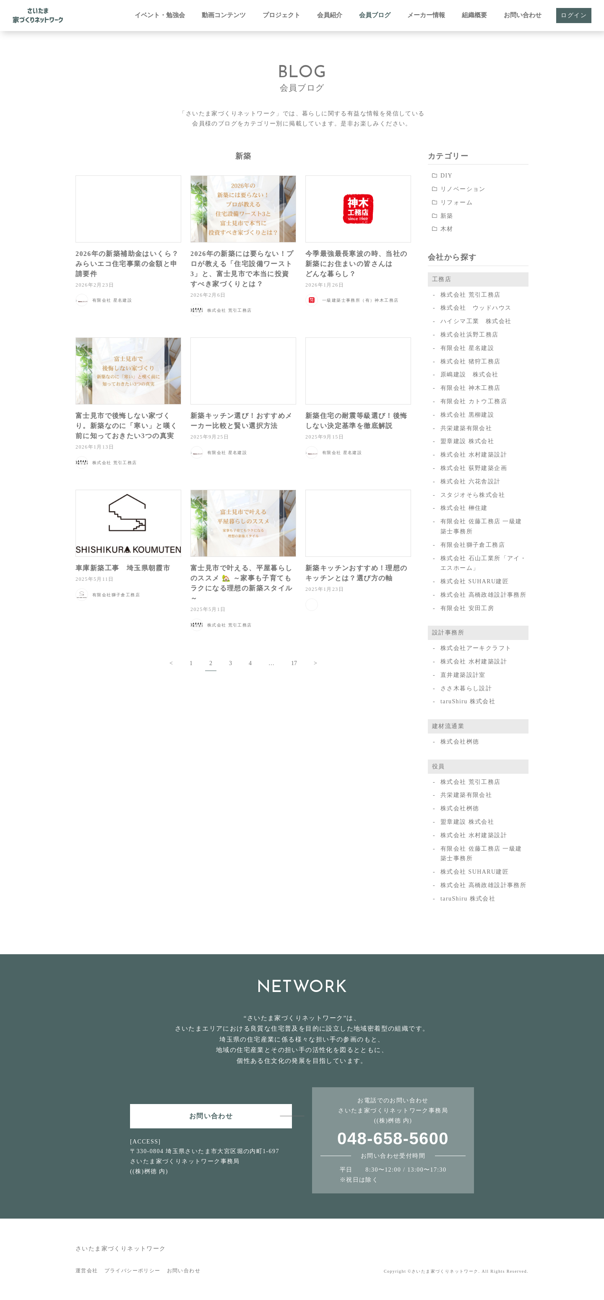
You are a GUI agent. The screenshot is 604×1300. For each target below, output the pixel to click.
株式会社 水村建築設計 (473, 455)
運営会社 (87, 1271)
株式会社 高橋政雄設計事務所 (483, 595)
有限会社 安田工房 (467, 608)
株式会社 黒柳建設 (467, 415)
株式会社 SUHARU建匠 (474, 581)
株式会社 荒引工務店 (470, 295)
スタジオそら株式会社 (472, 495)
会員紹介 (329, 15)
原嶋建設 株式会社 (469, 374)
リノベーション (463, 189)
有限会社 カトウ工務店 (473, 401)
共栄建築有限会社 (466, 428)
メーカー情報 (426, 15)
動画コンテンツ (224, 15)
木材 (446, 229)
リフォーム (456, 202)
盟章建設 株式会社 (467, 441)
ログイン (574, 15)
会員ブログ (375, 15)
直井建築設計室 (463, 675)
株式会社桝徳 (459, 742)
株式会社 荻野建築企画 (473, 468)
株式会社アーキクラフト (475, 648)
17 (294, 663)
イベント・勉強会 (160, 15)
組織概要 (474, 15)
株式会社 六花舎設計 (470, 481)
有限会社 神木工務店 (470, 388)
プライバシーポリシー (132, 1271)
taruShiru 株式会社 (467, 701)
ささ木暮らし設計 (466, 688)
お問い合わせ (523, 15)
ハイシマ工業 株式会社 (475, 321)
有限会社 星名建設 (467, 348)
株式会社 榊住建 (464, 508)
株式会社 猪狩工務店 (470, 361)
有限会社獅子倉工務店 (472, 545)
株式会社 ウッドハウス (475, 308)
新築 (446, 216)
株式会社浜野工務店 (469, 335)
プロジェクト (281, 15)
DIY (446, 175)
